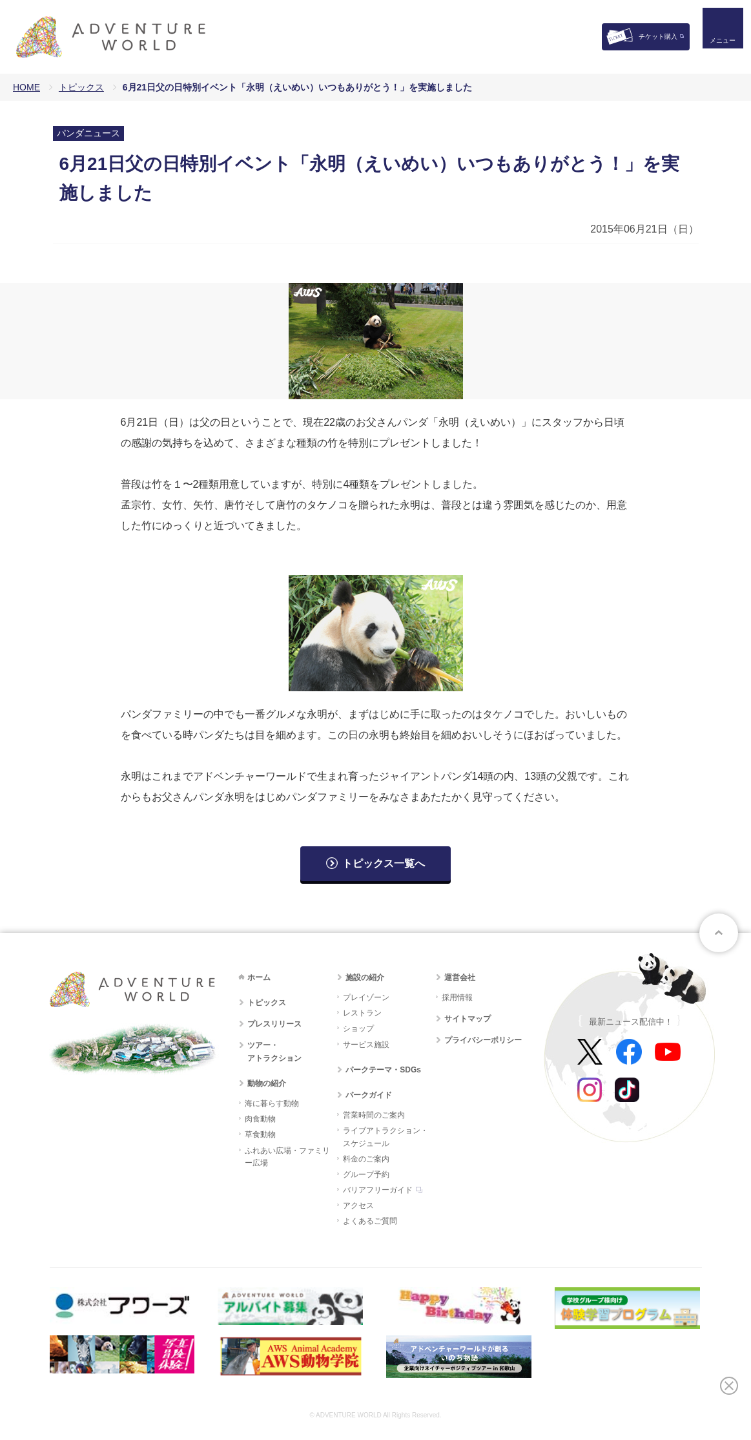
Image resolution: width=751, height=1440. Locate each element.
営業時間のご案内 (374, 1115)
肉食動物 (260, 1118)
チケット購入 (658, 36)
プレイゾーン (366, 997)
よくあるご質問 (370, 1221)
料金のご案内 (366, 1158)
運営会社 (459, 977)
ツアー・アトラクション (274, 1051)
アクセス (358, 1205)
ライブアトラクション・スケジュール (385, 1136)
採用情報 (457, 997)
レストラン (362, 1012)
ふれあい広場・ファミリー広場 (287, 1156)
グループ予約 (366, 1174)
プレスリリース (274, 1023)
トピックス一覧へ (383, 863)
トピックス (81, 87)
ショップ (358, 1028)
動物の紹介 (266, 1083)
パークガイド (368, 1095)
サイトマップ (467, 1018)
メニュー (715, 48)
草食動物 (260, 1134)
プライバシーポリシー (483, 1040)
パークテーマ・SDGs (383, 1069)
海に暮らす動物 (272, 1103)
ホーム (259, 977)
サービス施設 (366, 1044)
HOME (26, 87)
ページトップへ (718, 932)
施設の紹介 (364, 977)
